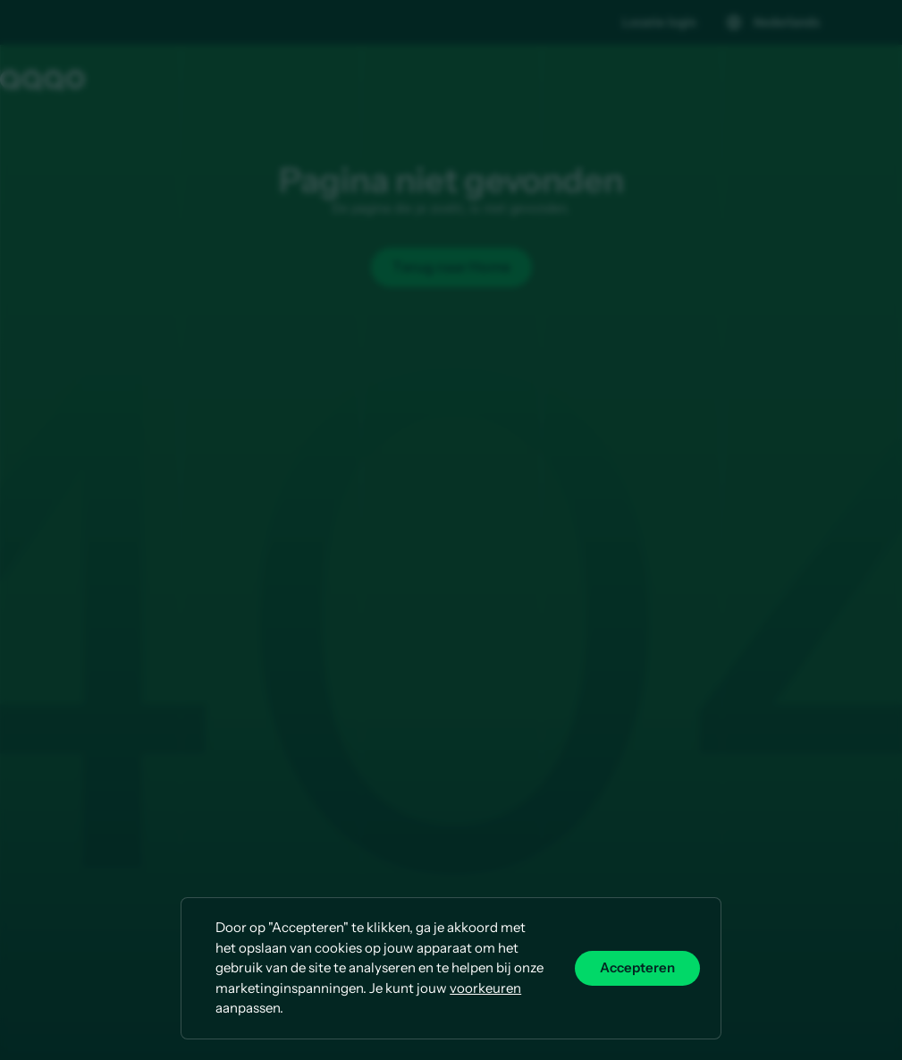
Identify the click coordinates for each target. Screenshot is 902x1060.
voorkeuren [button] (485, 987)
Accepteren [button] (637, 968)
